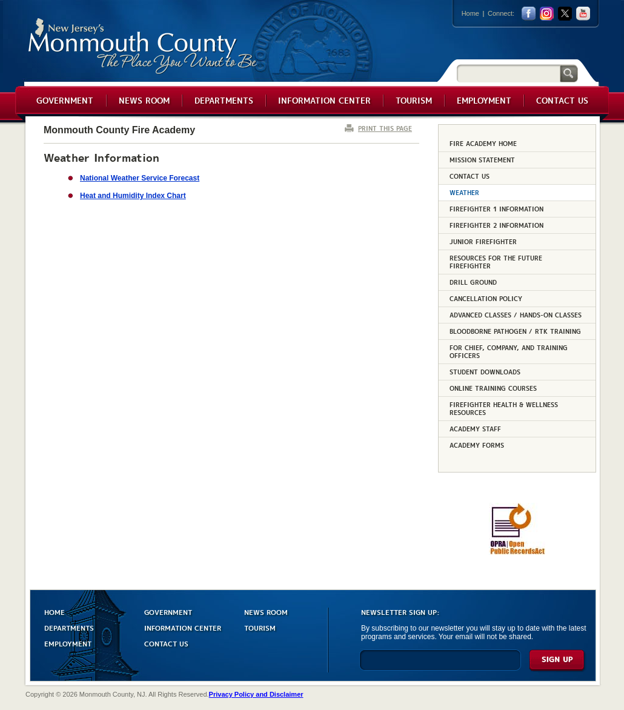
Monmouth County (143, 46)
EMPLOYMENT (67, 643)
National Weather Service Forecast (139, 178)
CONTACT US (166, 643)
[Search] (508, 73)
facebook (529, 14)
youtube (583, 14)
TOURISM (260, 627)
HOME (54, 611)
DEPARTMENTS (69, 627)
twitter (565, 14)
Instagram (547, 14)
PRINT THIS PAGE (385, 128)
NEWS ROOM (266, 611)
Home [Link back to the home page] (470, 13)
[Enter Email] (440, 665)
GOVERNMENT (168, 611)
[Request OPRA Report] (517, 552)
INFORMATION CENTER (182, 627)
